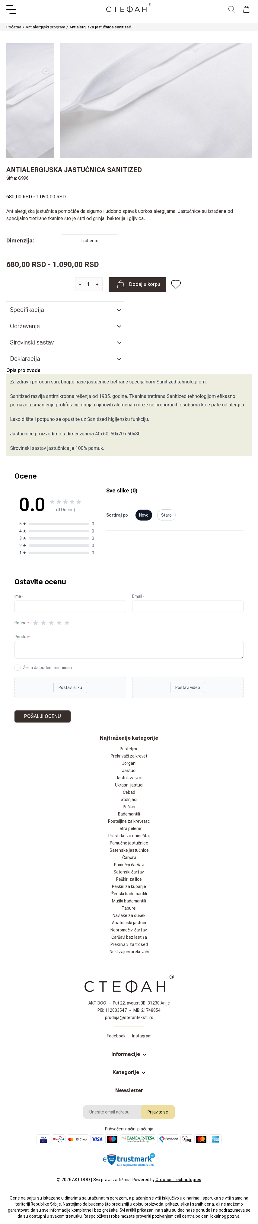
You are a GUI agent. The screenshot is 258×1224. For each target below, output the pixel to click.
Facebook (116, 1035)
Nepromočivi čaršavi (129, 930)
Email (138, 596)
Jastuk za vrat (129, 777)
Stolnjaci (129, 799)
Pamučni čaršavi (129, 864)
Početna (13, 26)
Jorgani (129, 763)
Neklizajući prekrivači (129, 951)
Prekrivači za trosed (129, 944)
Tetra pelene (129, 828)
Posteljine (129, 748)
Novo (143, 515)
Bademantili (129, 814)
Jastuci (129, 770)
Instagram (141, 1035)
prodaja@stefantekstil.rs (129, 1017)
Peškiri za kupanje (129, 886)
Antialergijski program (45, 26)
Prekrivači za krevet (129, 756)
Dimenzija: (20, 240)
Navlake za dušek (129, 915)
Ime (18, 596)
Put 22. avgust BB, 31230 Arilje (141, 1003)
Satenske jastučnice (129, 850)
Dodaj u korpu (137, 284)
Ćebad (129, 792)
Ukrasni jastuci (129, 785)
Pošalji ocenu (42, 716)
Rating (21, 622)
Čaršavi (129, 857)
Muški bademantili (129, 901)
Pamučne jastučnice (129, 843)
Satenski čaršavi (129, 872)
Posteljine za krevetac (129, 821)
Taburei (129, 908)
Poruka (22, 636)
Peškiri (129, 806)
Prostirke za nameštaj (129, 835)
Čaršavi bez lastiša (129, 937)
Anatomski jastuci (129, 922)
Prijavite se (158, 1112)
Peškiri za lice (129, 879)
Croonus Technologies (178, 1179)
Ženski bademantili (129, 893)
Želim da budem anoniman (47, 667)
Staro (166, 515)
